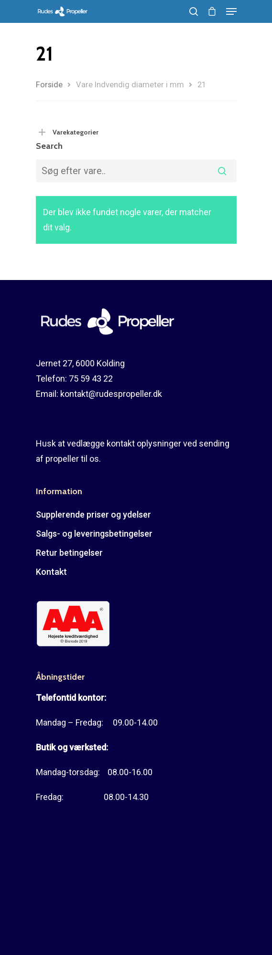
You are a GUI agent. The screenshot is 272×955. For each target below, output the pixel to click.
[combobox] (136, 170)
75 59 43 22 (91, 379)
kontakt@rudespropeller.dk (111, 394)
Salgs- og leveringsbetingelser (94, 534)
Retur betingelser (69, 553)
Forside (49, 84)
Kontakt (51, 572)
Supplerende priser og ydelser (93, 514)
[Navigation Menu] (231, 11)
